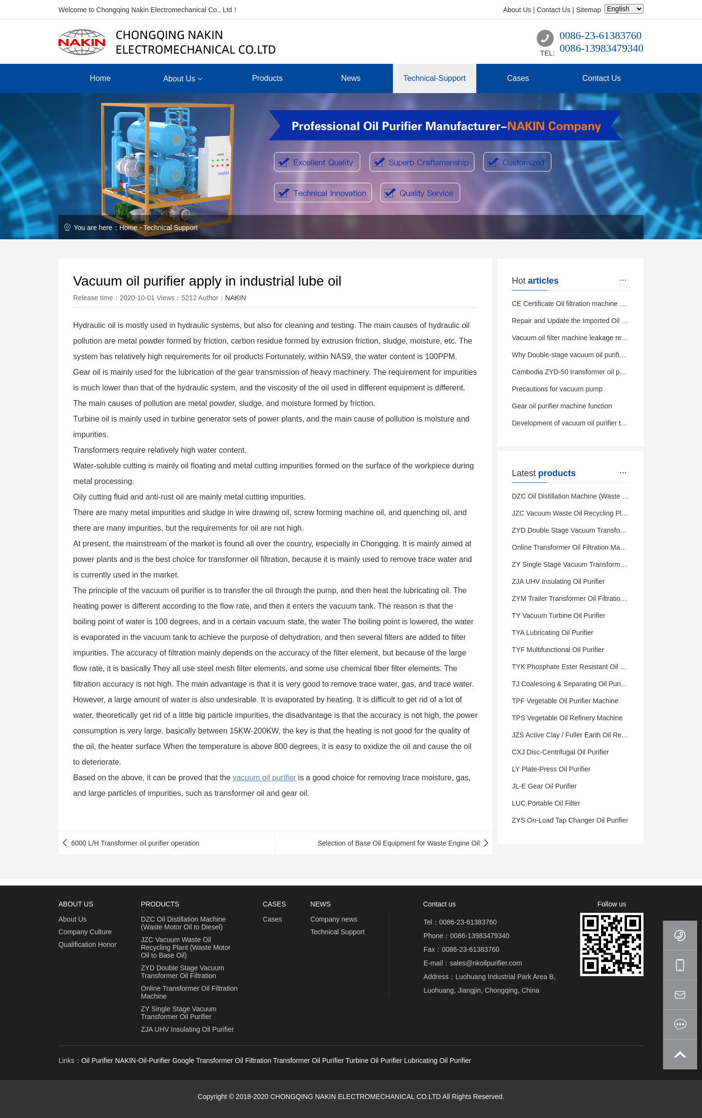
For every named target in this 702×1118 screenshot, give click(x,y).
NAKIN (235, 298)
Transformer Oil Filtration (233, 1060)
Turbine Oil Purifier (374, 1060)
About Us (517, 10)
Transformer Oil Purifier (308, 1060)
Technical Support (170, 227)
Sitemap (588, 10)
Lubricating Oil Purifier (437, 1060)
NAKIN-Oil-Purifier (143, 1060)
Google (183, 1060)
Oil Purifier (97, 1060)
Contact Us (553, 10)
